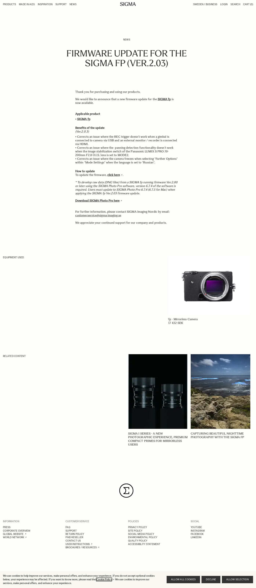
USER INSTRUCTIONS (78, 544)
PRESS (6, 527)
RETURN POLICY (75, 534)
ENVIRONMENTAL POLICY (142, 537)
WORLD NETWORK (13, 537)
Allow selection (237, 579)
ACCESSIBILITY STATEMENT (144, 544)
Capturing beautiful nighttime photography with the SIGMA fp (217, 435)
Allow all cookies (183, 579)
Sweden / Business (205, 4)
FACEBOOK (197, 534)
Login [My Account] (224, 4)
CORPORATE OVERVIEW (16, 530)
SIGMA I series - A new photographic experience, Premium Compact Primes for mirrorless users (158, 439)
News (126, 39)
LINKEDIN (196, 537)
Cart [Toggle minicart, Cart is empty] (248, 4)
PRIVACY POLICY (137, 527)
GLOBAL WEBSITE (13, 534)
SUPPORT (71, 530)
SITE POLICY (135, 530)
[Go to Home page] (128, 4)
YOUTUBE (196, 527)
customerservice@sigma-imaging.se (98, 215)
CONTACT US (73, 540)
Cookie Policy (104, 579)
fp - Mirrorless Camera (183, 319)
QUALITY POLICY (138, 540)
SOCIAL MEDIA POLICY (141, 534)
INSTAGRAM (198, 530)
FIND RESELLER (74, 537)
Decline (211, 579)
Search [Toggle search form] (235, 4)
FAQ (68, 527)
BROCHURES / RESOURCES (81, 547)
